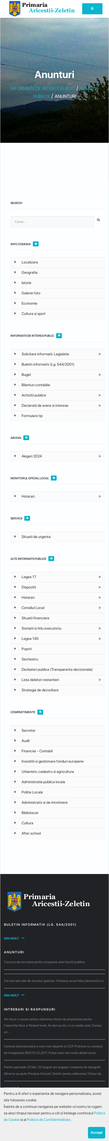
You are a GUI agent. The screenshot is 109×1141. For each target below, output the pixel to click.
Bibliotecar (27, 813)
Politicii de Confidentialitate (49, 1119)
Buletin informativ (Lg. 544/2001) (44, 364)
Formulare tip (29, 416)
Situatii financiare (32, 618)
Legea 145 (27, 638)
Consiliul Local (29, 608)
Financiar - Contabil (34, 751)
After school (28, 833)
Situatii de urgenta (33, 536)
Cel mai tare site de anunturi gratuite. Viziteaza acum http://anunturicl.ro (54, 981)
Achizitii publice (30, 395)
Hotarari (25, 597)
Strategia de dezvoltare (37, 690)
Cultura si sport (30, 313)
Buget (23, 374)
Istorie (23, 283)
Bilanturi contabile (32, 385)
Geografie (26, 272)
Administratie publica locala (40, 782)
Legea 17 (25, 577)
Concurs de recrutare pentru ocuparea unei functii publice (44, 962)
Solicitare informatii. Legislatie (42, 354)
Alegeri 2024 (28, 456)
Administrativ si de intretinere (41, 802)
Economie (26, 303)
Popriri (23, 649)
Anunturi (14, 952)
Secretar (25, 730)
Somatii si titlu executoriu (38, 628)
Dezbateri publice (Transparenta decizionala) (54, 669)
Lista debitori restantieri (37, 680)
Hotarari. (25, 496)
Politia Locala (29, 792)
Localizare (26, 262)
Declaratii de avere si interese (41, 405)
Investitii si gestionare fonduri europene (49, 761)
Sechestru (26, 659)
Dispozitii (25, 587)
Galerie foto (27, 293)
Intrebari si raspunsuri (29, 1009)
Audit (22, 741)
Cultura (24, 823)
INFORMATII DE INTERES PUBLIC (43, 88)
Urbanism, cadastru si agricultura (44, 771)
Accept (96, 1132)
